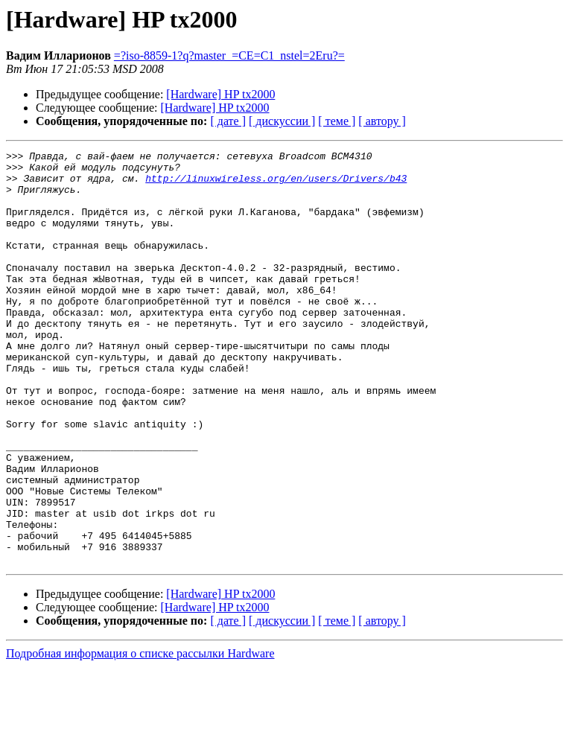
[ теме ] (336, 121)
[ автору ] (381, 121)
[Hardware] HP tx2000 (220, 94)
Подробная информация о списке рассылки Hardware (140, 736)
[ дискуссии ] (282, 121)
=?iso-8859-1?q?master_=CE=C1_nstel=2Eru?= (229, 55)
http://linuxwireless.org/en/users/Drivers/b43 (276, 184)
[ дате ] (228, 121)
